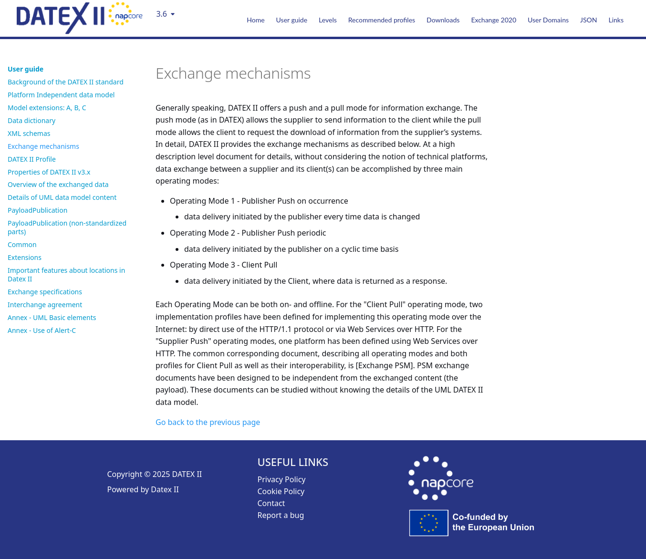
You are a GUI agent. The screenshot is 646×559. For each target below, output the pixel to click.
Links (616, 20)
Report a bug (281, 515)
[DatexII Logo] (80, 31)
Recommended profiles (381, 20)
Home (255, 20)
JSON (588, 20)
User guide (291, 20)
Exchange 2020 (493, 20)
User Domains (548, 20)
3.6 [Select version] (161, 14)
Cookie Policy (281, 491)
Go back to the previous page (208, 422)
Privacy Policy (282, 479)
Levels (328, 20)
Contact (271, 503)
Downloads (443, 20)
